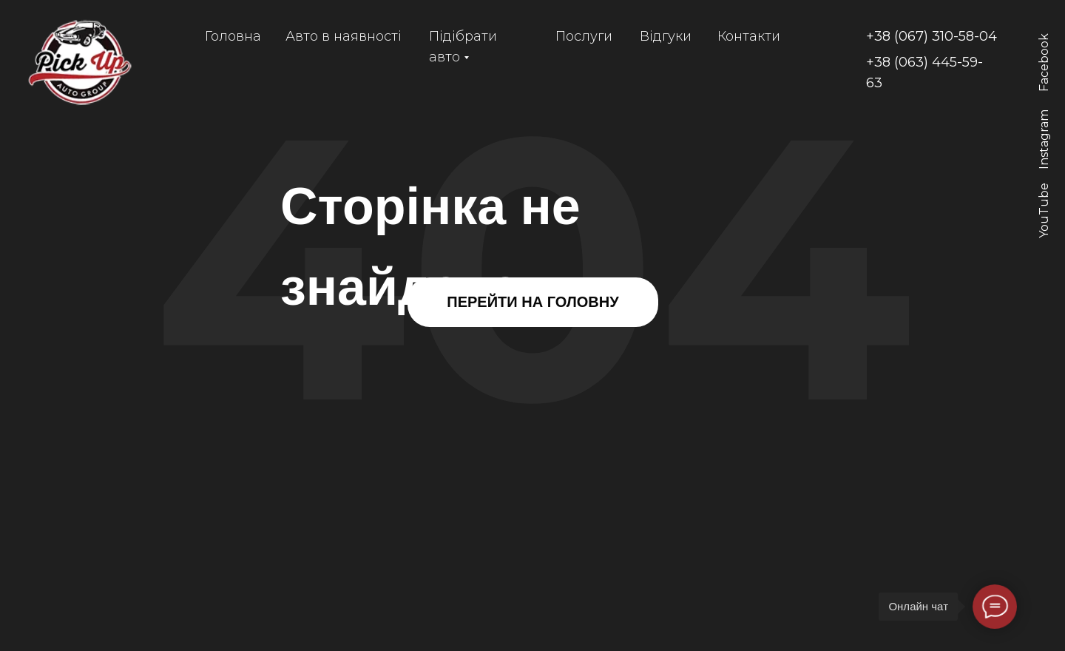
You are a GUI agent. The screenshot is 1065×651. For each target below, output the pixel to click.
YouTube (1044, 210)
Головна (233, 36)
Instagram (1044, 139)
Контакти (748, 36)
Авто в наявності (343, 36)
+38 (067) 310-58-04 (931, 36)
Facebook (1044, 62)
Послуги (583, 36)
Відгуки (666, 36)
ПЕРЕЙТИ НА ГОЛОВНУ (532, 302)
